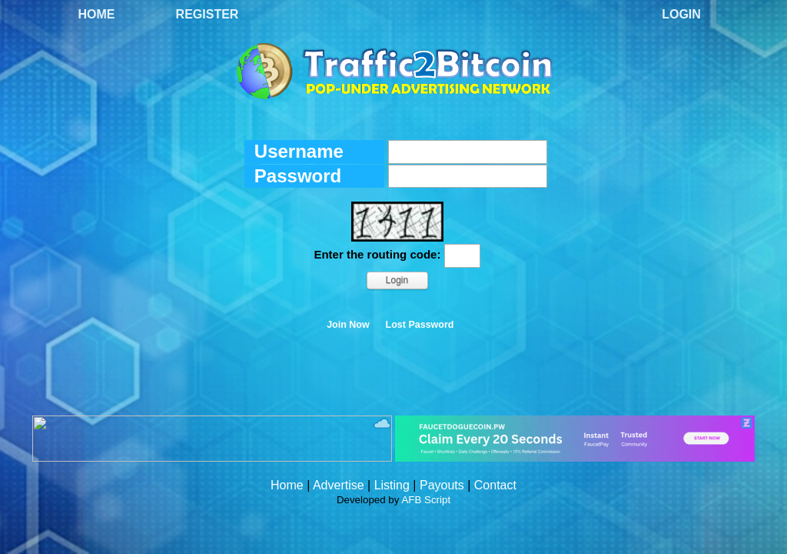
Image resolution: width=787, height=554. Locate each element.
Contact (495, 485)
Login (681, 14)
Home (96, 14)
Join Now (348, 324)
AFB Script (425, 500)
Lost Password (420, 324)
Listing (392, 485)
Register (207, 14)
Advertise (338, 485)
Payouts (442, 485)
